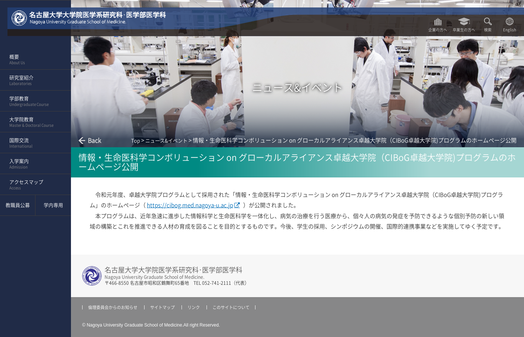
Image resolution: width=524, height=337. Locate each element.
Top (135, 140)
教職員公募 (18, 205)
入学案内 (33, 164)
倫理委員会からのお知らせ (112, 307)
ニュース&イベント (166, 140)
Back (94, 141)
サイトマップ (162, 307)
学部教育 (33, 101)
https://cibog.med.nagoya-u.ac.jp (190, 205)
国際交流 (33, 143)
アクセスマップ (33, 185)
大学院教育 (33, 122)
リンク (193, 307)
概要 (33, 59)
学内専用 (53, 205)
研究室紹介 (33, 80)
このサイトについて (231, 307)
